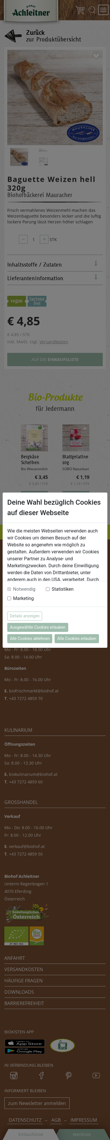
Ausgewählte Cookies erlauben (38, 627)
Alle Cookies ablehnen (30, 638)
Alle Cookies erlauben (76, 638)
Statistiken (62, 589)
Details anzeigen (24, 616)
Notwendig (24, 589)
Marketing (23, 598)
